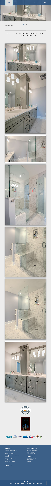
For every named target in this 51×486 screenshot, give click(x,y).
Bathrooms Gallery (20, 24)
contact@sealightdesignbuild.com (12, 455)
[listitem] (9, 437)
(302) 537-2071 (11, 453)
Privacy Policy (40, 483)
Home (6, 24)
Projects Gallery (12, 24)
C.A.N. (17, 483)
